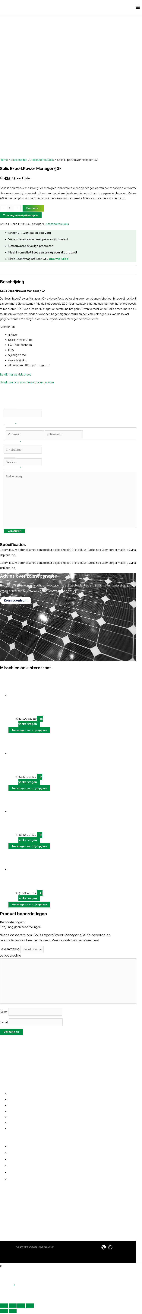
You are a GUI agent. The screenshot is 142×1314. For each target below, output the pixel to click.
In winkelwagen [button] (30, 722)
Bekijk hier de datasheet (16, 375)
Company (10, 407)
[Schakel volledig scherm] (13, 1306)
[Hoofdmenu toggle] (138, 8)
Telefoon (9, 456)
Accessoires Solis (42, 160)
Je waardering (10, 949)
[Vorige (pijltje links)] (4, 1312)
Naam (4, 1012)
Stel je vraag (12, 469)
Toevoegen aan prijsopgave (21, 215)
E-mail (4, 1022)
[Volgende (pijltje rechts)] (13, 1312)
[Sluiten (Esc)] (30, 1306)
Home (4, 160)
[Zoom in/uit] (4, 1306)
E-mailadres (12, 444)
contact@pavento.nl (14, 1208)
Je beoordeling (11, 956)
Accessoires (19, 160)
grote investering (124, 1053)
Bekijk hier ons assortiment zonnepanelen (27, 383)
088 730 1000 (58, 259)
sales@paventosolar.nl (16, 1212)
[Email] (103, 1248)
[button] (14, 1285)
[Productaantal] (10, 208)
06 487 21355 (9, 1200)
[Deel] (21, 1306)
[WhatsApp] (110, 1248)
